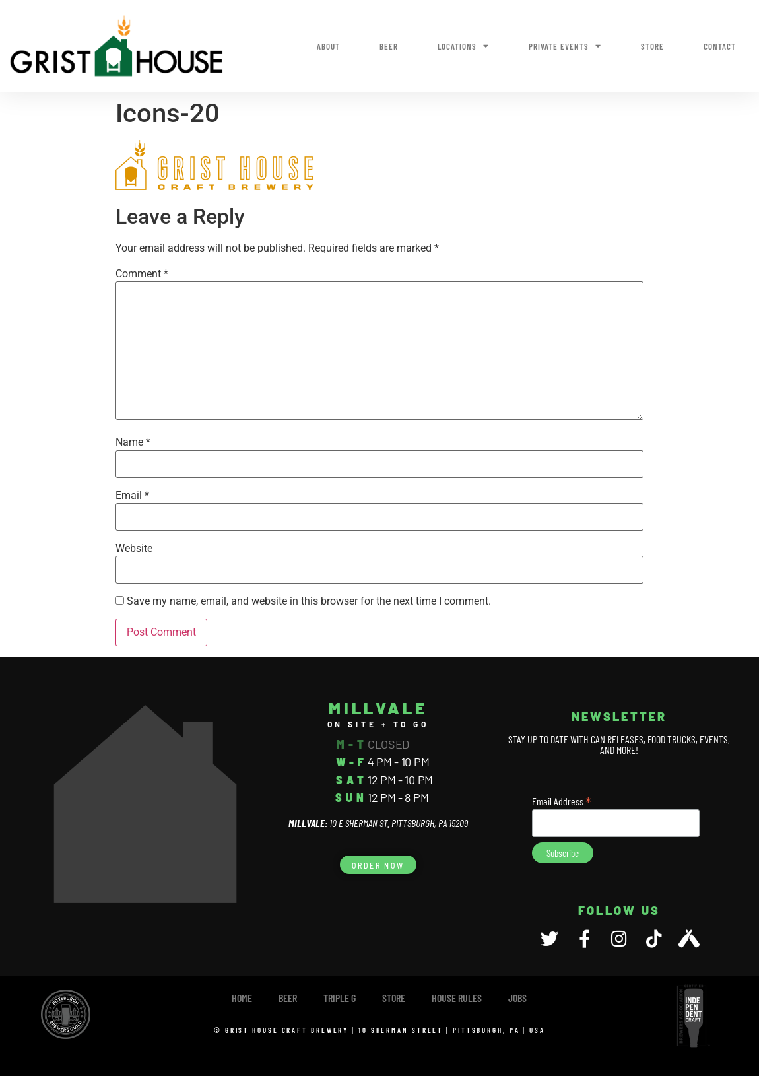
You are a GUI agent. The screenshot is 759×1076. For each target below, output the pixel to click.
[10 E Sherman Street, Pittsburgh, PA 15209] (145, 804)
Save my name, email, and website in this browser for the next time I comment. (309, 601)
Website (134, 548)
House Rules (457, 998)
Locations (463, 46)
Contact (720, 46)
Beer (389, 46)
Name (133, 442)
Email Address (561, 800)
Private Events (565, 46)
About (328, 46)
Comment (142, 274)
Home (242, 998)
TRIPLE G (339, 998)
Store (652, 46)
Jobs (517, 998)
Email (132, 495)
